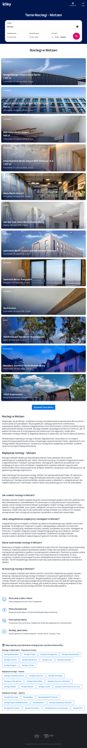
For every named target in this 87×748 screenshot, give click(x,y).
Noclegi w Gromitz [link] (10, 660)
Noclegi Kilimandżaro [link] (32, 708)
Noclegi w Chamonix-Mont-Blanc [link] (58, 681)
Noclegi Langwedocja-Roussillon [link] (60, 703)
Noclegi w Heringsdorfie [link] (48, 654)
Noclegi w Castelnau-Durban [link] (14, 676)
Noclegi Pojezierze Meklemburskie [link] (16, 703)
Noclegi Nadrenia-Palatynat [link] (48, 697)
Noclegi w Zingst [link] (29, 654)
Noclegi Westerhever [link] (11, 654)
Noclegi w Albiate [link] (10, 687)
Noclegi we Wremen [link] (64, 660)
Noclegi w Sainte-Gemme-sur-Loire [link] (67, 687)
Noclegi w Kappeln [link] (10, 665)
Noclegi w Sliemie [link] (27, 687)
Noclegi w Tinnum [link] (28, 665)
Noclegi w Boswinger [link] (55, 676)
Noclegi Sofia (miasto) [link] (12, 708)
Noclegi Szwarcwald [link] (11, 697)
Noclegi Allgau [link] (28, 697)
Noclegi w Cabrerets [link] (36, 676)
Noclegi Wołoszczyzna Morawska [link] (56, 708)
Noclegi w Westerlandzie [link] (70, 654)
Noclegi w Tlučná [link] (44, 687)
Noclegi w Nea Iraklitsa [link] (34, 681)
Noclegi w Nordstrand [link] (29, 660)
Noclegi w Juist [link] (47, 660)
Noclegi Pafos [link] (78, 708)
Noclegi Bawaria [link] (38, 703)
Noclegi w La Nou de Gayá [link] (13, 681)
